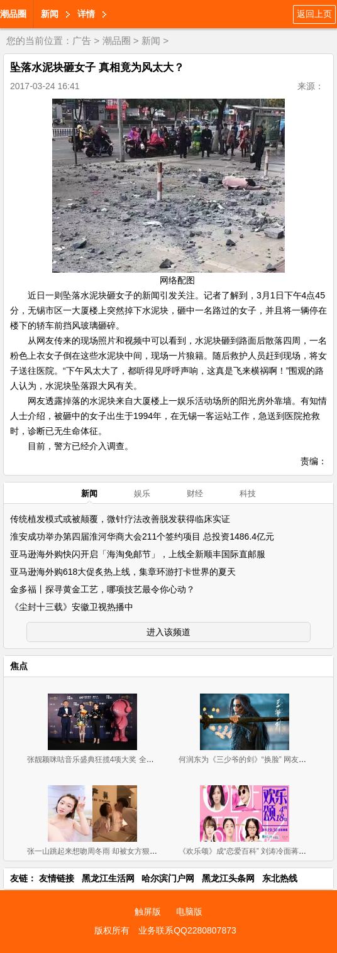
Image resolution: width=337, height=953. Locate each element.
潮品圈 (13, 14)
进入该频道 (168, 632)
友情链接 (56, 878)
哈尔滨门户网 (167, 878)
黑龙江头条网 (228, 878)
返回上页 (314, 14)
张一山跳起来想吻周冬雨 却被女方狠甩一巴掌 (103, 851)
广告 (81, 40)
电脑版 (189, 912)
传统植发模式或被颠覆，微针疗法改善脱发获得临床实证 (120, 519)
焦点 (19, 666)
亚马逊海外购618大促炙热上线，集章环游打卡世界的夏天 (123, 572)
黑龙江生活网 (108, 878)
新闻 (49, 14)
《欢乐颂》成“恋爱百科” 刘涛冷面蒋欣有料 (250, 851)
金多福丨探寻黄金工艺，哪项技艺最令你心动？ (102, 589)
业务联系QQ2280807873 (187, 930)
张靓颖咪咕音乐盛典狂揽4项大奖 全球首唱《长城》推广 (120, 759)
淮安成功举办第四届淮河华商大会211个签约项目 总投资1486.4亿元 (142, 536)
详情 (86, 14)
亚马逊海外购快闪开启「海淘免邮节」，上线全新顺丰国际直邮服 (137, 554)
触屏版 (148, 912)
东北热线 (279, 878)
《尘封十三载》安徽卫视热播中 (71, 607)
